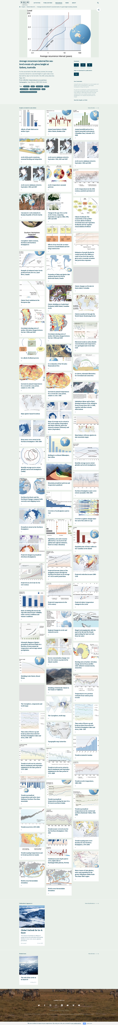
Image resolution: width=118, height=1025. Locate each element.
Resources (58, 2)
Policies (67, 1010)
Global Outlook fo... (31, 6)
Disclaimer (61, 1010)
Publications (48, 2)
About (74, 2)
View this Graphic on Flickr (80, 100)
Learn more (89, 1023)
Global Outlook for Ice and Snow (38, 80)
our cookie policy (76, 1023)
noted (38, 1014)
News (67, 2)
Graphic (23, 6)
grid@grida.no (77, 95)
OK (84, 1023)
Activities (37, 2)
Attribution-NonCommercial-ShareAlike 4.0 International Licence (77, 1014)
